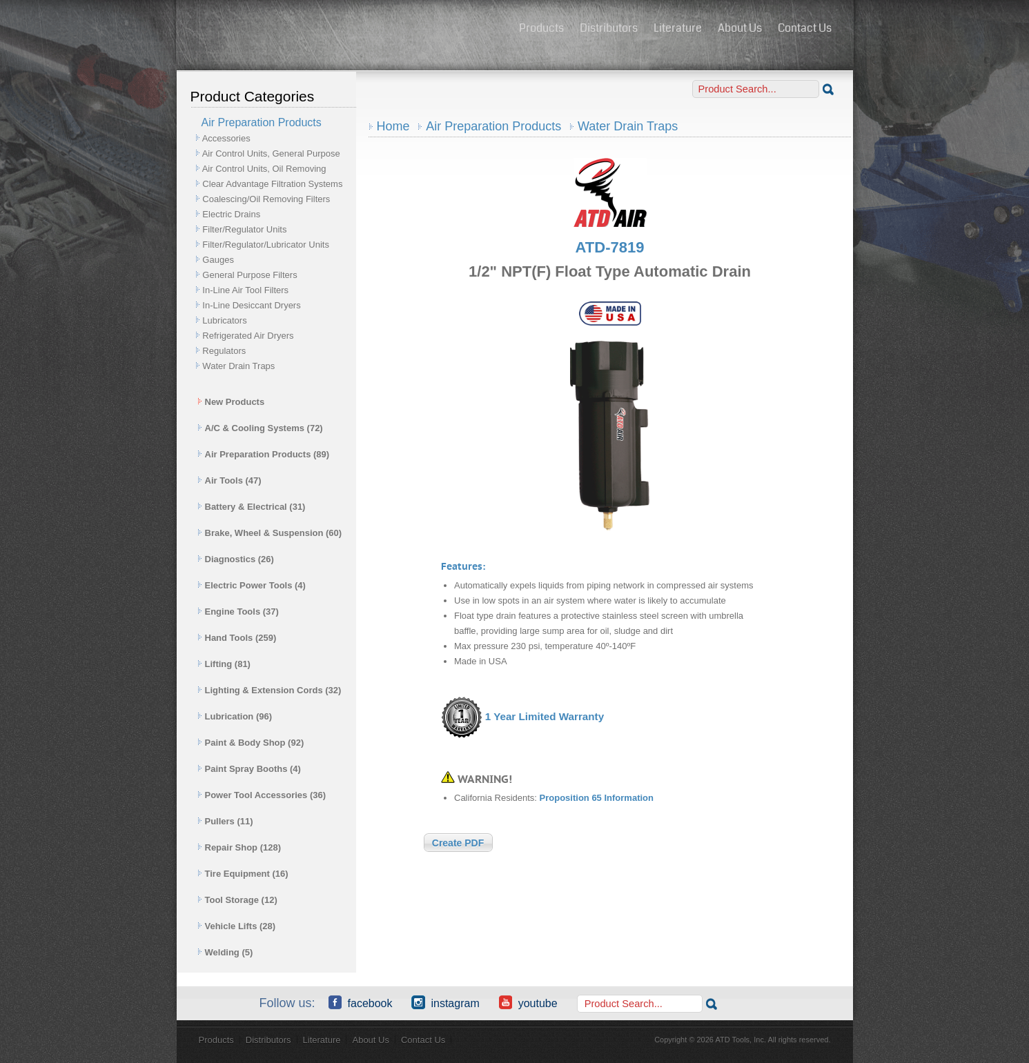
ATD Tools (343, 30)
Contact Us (805, 28)
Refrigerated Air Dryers (247, 335)
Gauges (218, 260)
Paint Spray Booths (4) (249, 769)
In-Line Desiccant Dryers (251, 305)
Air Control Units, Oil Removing (264, 168)
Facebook (361, 1002)
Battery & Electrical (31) (251, 506)
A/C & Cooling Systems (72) (260, 428)
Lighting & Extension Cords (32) (269, 690)
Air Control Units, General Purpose (271, 153)
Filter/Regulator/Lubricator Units (265, 244)
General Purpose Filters (249, 275)
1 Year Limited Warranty (544, 716)
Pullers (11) (225, 821)
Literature (678, 28)
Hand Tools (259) (237, 638)
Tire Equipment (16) (242, 873)
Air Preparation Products (493, 126)
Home (393, 126)
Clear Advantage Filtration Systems (272, 184)
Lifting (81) (224, 664)
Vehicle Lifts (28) (236, 926)
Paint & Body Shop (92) (250, 742)
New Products (231, 402)
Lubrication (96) (235, 716)
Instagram (445, 1002)
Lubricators (224, 320)
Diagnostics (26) (235, 559)
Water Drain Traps (238, 366)
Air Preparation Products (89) (263, 454)
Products (541, 28)
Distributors (609, 28)
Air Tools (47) (229, 480)
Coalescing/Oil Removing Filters (266, 199)
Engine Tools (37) (238, 611)
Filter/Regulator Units (244, 229)
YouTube (528, 1002)
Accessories (226, 138)
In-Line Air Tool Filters (245, 290)
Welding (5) (225, 952)
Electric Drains (231, 214)
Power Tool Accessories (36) (261, 795)
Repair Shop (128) (239, 847)
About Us (740, 28)
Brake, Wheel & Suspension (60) (269, 533)
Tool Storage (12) (237, 900)
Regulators (224, 351)
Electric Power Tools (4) (251, 585)
